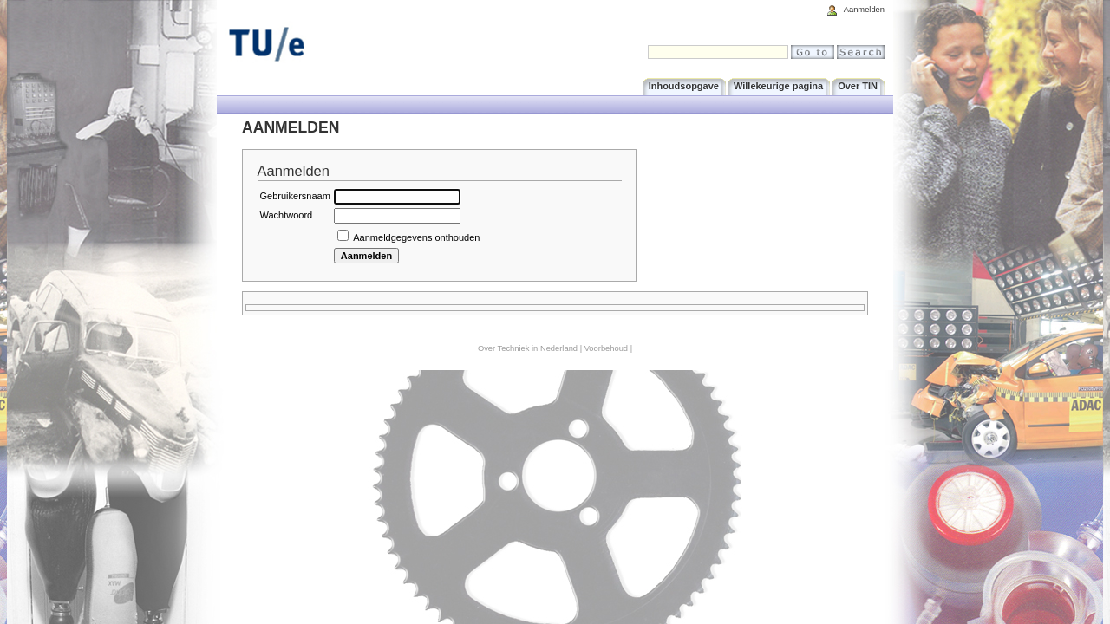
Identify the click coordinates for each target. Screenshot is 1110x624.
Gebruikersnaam (295, 196)
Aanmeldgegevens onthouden (416, 237)
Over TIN (858, 86)
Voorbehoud (606, 348)
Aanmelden (864, 9)
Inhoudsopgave (684, 86)
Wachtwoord (286, 215)
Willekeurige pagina (778, 86)
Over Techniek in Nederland (528, 348)
